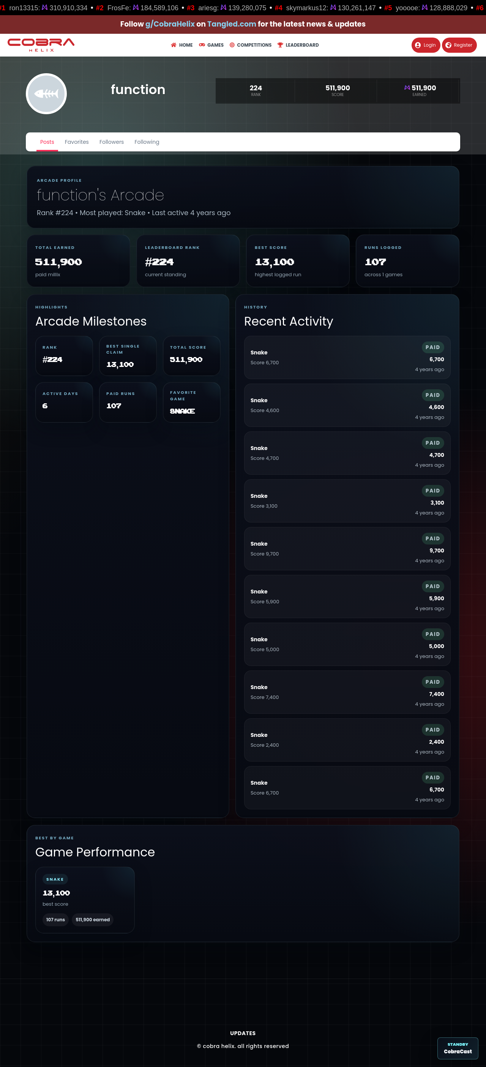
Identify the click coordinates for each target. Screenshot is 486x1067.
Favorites (77, 142)
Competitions (250, 45)
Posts (47, 142)
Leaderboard (298, 45)
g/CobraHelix (170, 24)
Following (146, 142)
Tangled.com (231, 24)
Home (182, 45)
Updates (243, 1033)
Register (458, 45)
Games (211, 45)
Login (425, 45)
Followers (111, 142)
